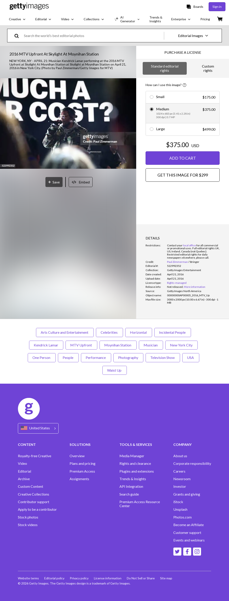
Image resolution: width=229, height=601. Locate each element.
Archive (24, 479)
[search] (18, 35)
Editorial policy (54, 578)
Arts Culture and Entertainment (65, 332)
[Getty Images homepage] (29, 6)
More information (194, 286)
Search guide (129, 494)
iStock (178, 502)
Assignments (79, 479)
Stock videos (28, 525)
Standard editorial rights (164, 68)
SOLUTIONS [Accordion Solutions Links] (80, 444)
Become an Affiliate (188, 525)
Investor (179, 486)
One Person (41, 357)
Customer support (187, 533)
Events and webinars (189, 540)
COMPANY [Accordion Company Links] (182, 444)
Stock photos (28, 517)
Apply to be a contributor (37, 509)
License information (107, 578)
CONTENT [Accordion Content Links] (27, 444)
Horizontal (138, 332)
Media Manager (131, 456)
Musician (151, 345)
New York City (181, 345)
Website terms (28, 578)
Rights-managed (177, 282)
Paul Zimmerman (177, 261)
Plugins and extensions (136, 471)
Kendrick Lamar (46, 345)
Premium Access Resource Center (139, 504)
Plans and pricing (82, 463)
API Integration (131, 486)
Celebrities (109, 332)
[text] (93, 35)
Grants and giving (186, 494)
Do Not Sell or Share (141, 578)
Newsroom (182, 479)
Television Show (162, 357)
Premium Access (82, 471)
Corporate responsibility (192, 463)
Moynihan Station (118, 345)
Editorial (24, 471)
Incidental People (172, 332)
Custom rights (208, 68)
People (68, 357)
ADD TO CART (182, 158)
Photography (128, 357)
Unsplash (180, 509)
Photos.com (182, 517)
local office (189, 245)
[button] (68, 123)
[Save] (54, 182)
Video (22, 463)
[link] (175, 286)
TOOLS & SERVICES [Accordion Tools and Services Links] (135, 444)
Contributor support (33, 502)
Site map (166, 578)
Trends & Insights (132, 479)
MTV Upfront (81, 345)
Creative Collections (33, 494)
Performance (96, 357)
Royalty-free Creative (34, 456)
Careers (179, 471)
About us (180, 456)
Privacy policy (79, 578)
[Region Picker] (38, 428)
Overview (77, 456)
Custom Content (30, 486)
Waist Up (114, 370)
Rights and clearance (135, 463)
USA (191, 357)
